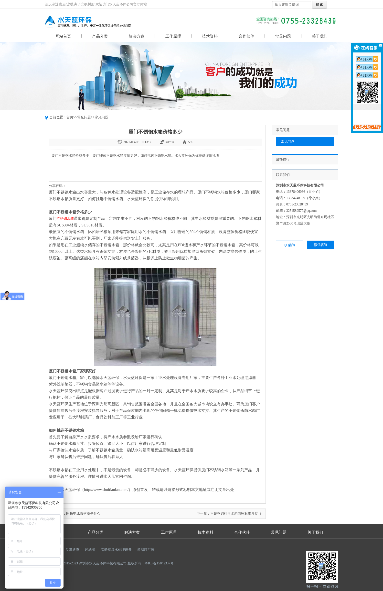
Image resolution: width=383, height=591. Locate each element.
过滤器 (90, 549)
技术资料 (210, 36)
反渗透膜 (72, 549)
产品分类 (100, 36)
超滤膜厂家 (145, 549)
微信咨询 (321, 245)
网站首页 (63, 36)
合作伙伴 (246, 36)
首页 (69, 117)
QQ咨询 (290, 245)
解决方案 (136, 36)
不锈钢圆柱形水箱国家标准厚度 (234, 513)
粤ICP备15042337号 (159, 563)
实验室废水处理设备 (116, 549)
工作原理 (173, 36)
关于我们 (320, 36)
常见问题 (283, 36)
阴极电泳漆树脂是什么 (83, 513)
